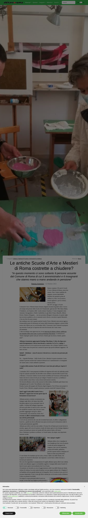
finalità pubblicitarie (13, 496)
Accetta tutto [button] (79, 513)
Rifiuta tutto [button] (65, 513)
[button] (84, 486)
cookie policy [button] (57, 491)
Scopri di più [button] (9, 513)
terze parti (29, 493)
